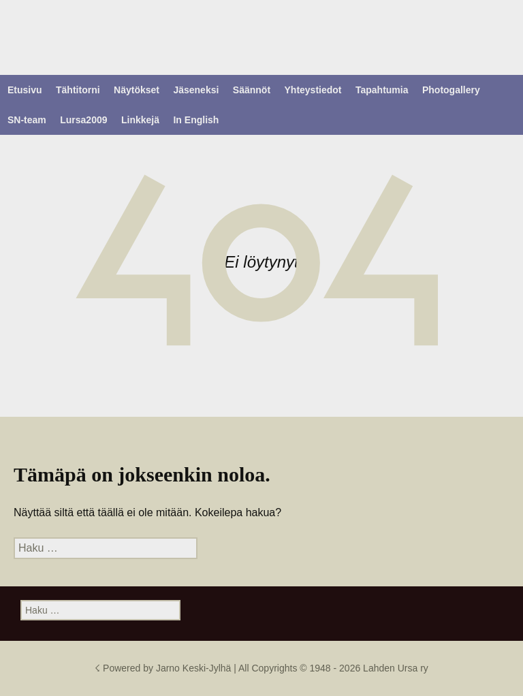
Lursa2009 (83, 119)
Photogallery (451, 89)
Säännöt (251, 89)
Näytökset (136, 89)
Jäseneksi (196, 89)
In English (196, 119)
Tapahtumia (382, 89)
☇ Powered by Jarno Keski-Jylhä (164, 668)
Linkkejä (140, 119)
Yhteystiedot (313, 89)
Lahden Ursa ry (395, 668)
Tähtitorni (78, 89)
